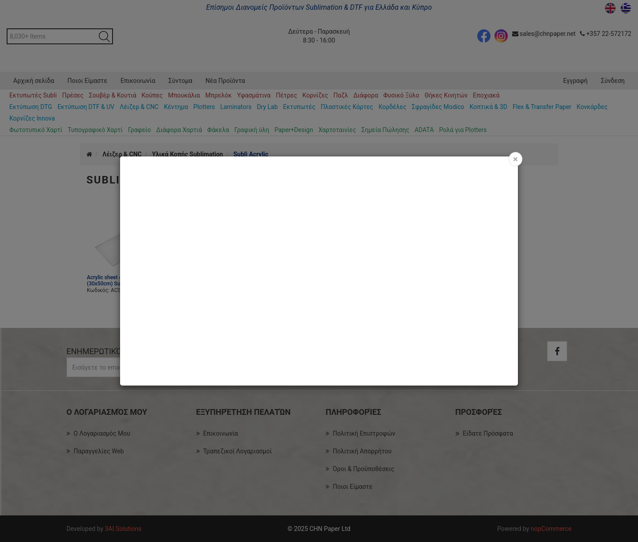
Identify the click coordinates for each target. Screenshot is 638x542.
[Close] (515, 159)
